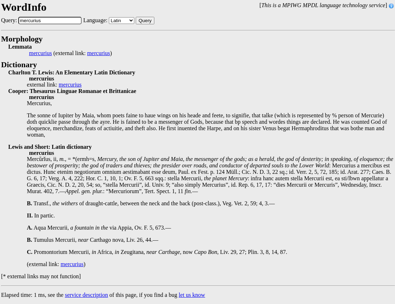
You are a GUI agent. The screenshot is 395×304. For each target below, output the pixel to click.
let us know (192, 295)
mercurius (40, 53)
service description (86, 295)
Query (145, 20)
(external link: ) (70, 53)
